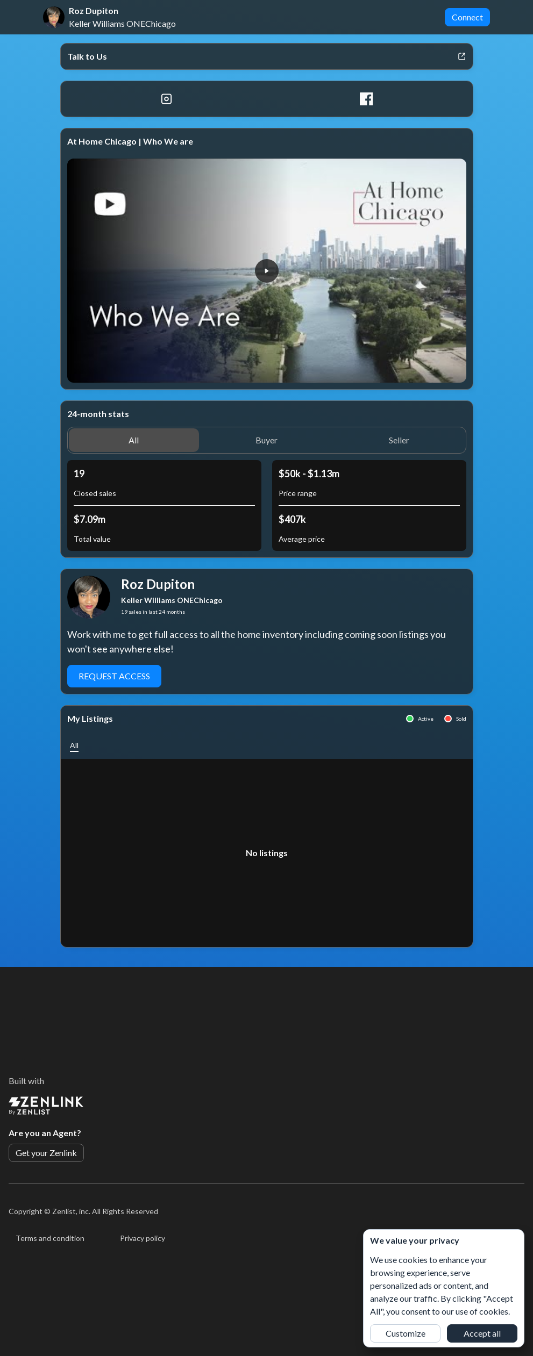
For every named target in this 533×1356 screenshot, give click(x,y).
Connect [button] (467, 17)
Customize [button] (405, 1333)
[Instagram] (167, 99)
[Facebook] (366, 99)
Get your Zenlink (46, 1152)
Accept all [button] (482, 1333)
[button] (267, 271)
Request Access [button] (114, 676)
